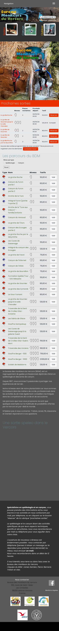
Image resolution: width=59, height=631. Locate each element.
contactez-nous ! (30, 149)
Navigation (8, 3)
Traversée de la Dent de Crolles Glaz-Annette (17, 311)
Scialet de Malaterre (17, 364)
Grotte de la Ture (16, 196)
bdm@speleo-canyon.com (47, 20)
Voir (53, 177)
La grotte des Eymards (18, 289)
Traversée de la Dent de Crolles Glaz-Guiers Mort (18, 341)
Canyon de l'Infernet (17, 260)
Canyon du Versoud (16, 217)
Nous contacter (22, 579)
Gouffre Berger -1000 (17, 359)
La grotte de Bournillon (18, 271)
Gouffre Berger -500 (17, 353)
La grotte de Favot (16, 255)
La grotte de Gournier (17, 283)
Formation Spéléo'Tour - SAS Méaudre (18, 277)
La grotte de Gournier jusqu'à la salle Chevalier (17, 302)
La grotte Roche (6, 115)
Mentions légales (51, 590)
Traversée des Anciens (18, 348)
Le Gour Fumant (15, 294)
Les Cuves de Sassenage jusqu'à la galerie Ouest (17, 331)
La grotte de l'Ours (16, 223)
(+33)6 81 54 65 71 (48, 17)
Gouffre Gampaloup (17, 324)
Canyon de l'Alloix (16, 266)
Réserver (53, 115)
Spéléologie (10, 163)
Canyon (21, 163)
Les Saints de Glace (16, 318)
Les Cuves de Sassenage (14, 242)
